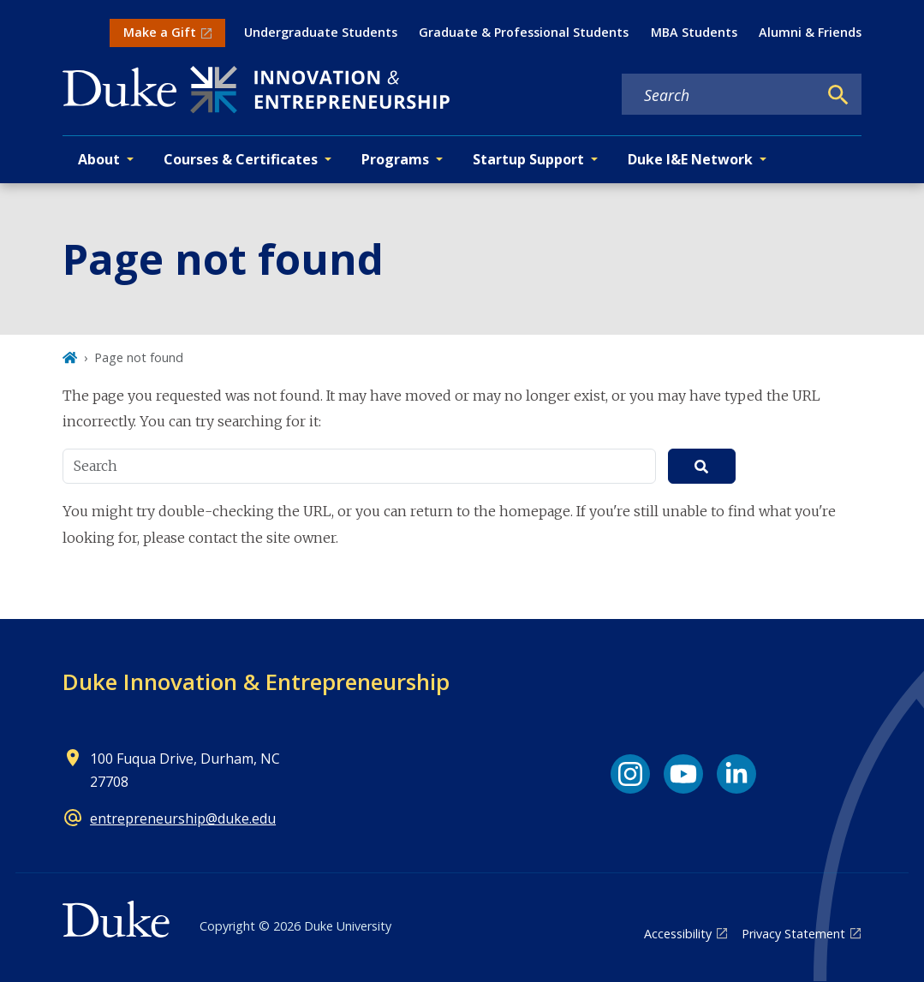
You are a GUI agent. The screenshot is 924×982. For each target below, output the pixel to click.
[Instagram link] (630, 774)
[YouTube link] (683, 774)
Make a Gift (159, 32)
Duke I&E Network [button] (690, 159)
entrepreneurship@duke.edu (183, 818)
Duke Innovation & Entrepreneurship (256, 681)
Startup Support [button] (528, 159)
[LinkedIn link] (736, 774)
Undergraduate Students (320, 32)
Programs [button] (395, 159)
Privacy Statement (793, 933)
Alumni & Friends (810, 32)
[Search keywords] (719, 95)
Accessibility (678, 933)
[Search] (838, 95)
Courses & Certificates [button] (241, 159)
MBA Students (694, 32)
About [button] (99, 159)
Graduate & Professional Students (524, 32)
